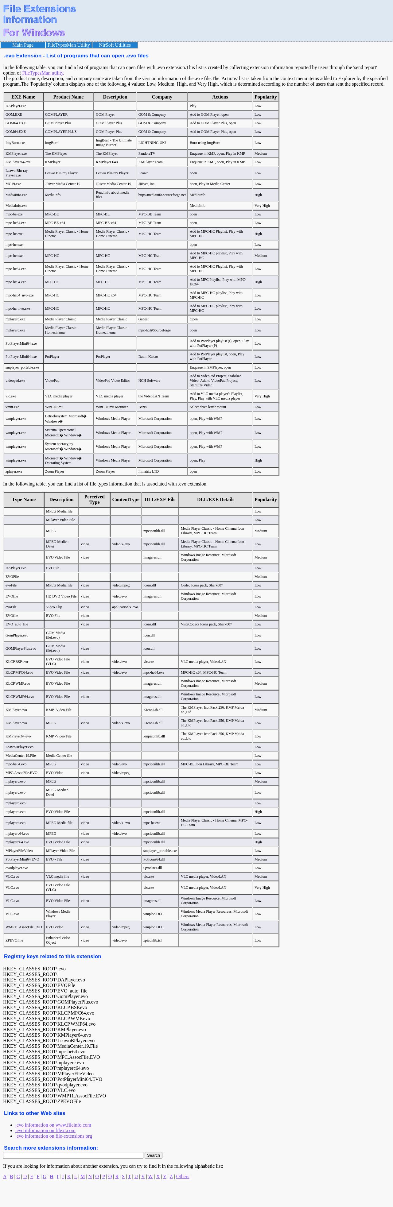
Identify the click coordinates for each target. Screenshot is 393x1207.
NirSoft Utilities (115, 45)
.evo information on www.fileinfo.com (53, 1125)
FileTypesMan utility (42, 72)
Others (182, 1176)
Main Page (22, 45)
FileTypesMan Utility (69, 45)
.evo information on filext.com (45, 1130)
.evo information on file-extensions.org (53, 1136)
